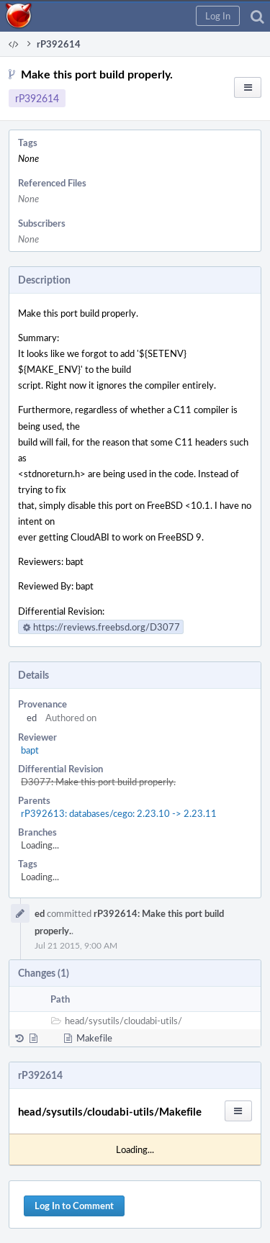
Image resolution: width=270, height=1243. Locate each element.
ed (32, 717)
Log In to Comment (74, 1205)
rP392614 (37, 98)
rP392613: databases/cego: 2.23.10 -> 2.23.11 (119, 813)
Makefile (94, 1037)
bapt (30, 749)
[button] (218, 16)
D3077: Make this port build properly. (98, 781)
